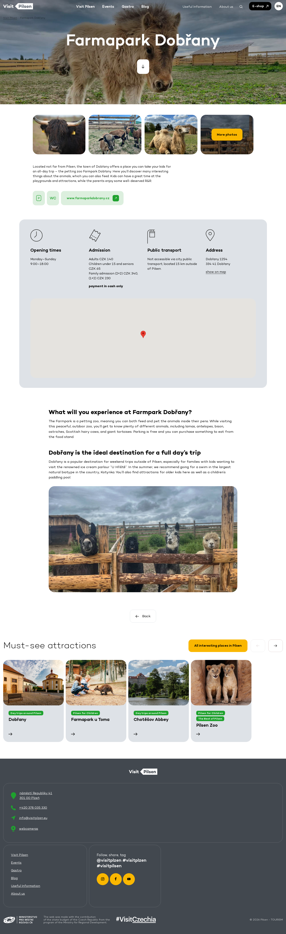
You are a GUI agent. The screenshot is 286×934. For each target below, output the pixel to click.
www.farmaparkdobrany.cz (93, 198)
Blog (14, 878)
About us (18, 894)
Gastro (16, 870)
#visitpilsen (109, 865)
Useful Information (25, 886)
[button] (241, 6)
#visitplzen (135, 860)
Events (16, 863)
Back (143, 616)
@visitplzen (109, 860)
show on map (216, 271)
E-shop (260, 6)
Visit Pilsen (19, 855)
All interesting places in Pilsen (218, 645)
